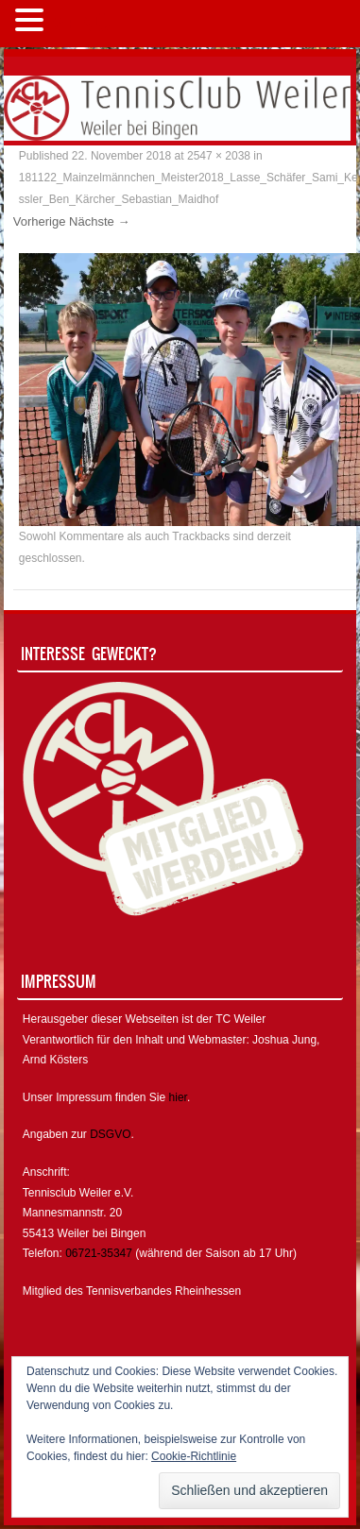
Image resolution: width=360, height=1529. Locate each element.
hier (178, 1097)
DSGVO (110, 1134)
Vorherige (39, 221)
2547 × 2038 (218, 155)
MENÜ (80, 24)
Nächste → (99, 221)
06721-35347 (98, 1253)
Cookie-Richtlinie (193, 1456)
